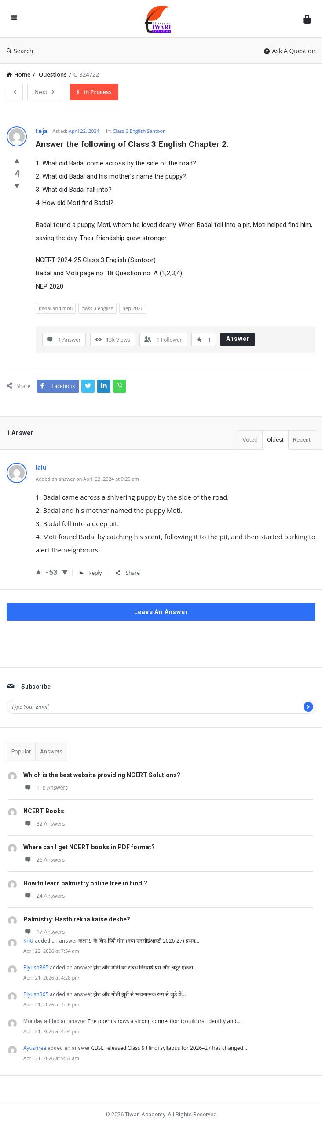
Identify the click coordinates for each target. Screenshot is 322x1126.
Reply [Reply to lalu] (90, 573)
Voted (250, 439)
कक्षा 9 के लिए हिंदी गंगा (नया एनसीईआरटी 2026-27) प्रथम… (138, 940)
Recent (302, 439)
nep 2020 (132, 308)
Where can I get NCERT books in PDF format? (89, 847)
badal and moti (56, 308)
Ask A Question (289, 51)
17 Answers (44, 932)
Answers (51, 751)
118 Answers (45, 787)
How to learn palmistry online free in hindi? (85, 883)
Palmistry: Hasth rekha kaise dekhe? (76, 919)
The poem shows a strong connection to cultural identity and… (164, 1021)
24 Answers (44, 895)
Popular (21, 751)
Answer (238, 338)
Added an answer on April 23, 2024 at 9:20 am (87, 478)
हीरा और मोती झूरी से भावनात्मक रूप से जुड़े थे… (139, 994)
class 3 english (97, 308)
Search (20, 51)
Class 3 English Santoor (139, 131)
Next (44, 92)
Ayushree (34, 1048)
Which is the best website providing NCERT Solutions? (101, 775)
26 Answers (44, 859)
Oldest (275, 439)
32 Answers (44, 823)
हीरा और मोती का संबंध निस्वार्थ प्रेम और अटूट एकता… (145, 967)
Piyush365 (35, 967)
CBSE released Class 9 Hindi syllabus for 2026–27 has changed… (169, 1048)
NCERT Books (43, 811)
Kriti (28, 940)
